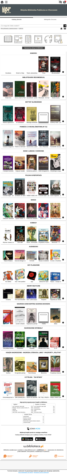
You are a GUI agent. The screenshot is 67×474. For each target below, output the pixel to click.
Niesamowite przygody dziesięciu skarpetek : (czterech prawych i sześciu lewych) (39, 420)
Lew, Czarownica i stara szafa (18, 406)
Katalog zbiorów (16, 19)
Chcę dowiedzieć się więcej (25, 472)
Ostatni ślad (14, 410)
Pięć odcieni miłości (38, 412)
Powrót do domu (37, 409)
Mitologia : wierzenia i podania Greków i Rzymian (22, 407)
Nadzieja (14, 409)
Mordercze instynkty (27, 418)
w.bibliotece (41, 450)
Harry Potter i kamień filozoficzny (18, 412)
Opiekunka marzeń (27, 419)
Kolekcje (20, 28)
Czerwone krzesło (26, 422)
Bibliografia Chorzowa (50, 19)
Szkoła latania (37, 407)
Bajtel (35, 410)
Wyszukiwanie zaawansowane (9, 28)
